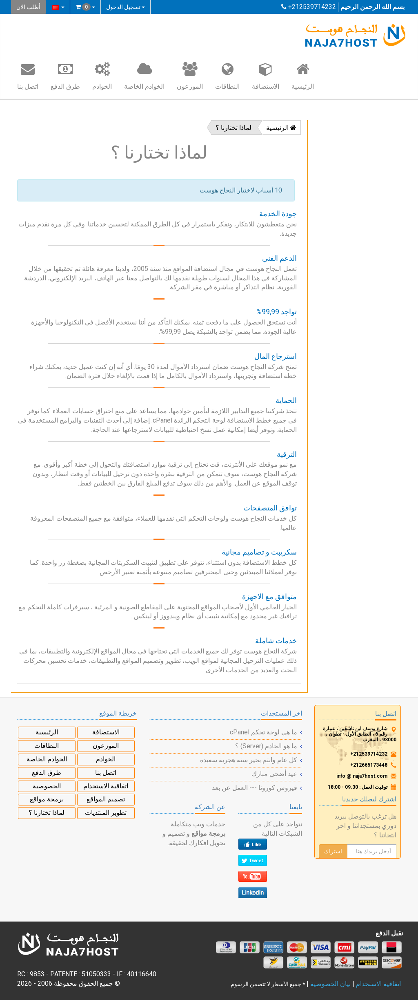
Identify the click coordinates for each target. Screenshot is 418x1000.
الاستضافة (265, 75)
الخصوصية (47, 786)
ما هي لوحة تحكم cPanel (263, 732)
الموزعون (190, 75)
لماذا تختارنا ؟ (233, 128)
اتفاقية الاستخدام (105, 786)
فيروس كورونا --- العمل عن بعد (254, 788)
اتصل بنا (27, 75)
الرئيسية (302, 75)
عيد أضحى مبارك (274, 774)
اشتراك (333, 851)
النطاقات (227, 75)
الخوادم (102, 75)
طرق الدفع (65, 75)
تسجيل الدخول (125, 7)
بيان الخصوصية (330, 984)
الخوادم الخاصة (144, 75)
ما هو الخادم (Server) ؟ (266, 746)
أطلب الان (28, 7)
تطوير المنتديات (106, 813)
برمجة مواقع (47, 799)
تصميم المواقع (106, 799)
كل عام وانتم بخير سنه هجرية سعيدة (248, 760)
